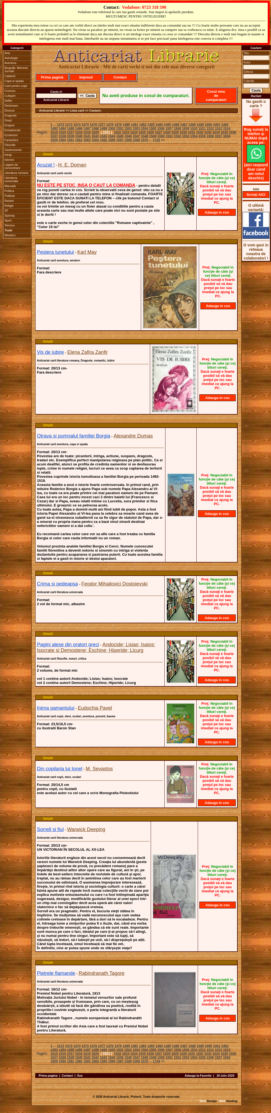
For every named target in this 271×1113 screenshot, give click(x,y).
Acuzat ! (46, 165)
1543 (103, 136)
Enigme (9, 125)
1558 (227, 136)
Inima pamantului (55, 708)
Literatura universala (11, 179)
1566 (111, 140)
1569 (136, 140)
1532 (199, 132)
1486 (175, 125)
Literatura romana (16, 172)
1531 (191, 132)
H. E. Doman (72, 165)
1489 (200, 125)
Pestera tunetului (55, 252)
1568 (128, 140)
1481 (134, 125)
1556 (210, 136)
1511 (202, 128)
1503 (136, 128)
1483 (151, 125)
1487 (184, 125)
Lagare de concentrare (12, 166)
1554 (193, 136)
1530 (183, 132)
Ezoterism (11, 135)
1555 (202, 136)
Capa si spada (14, 81)
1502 (128, 128)
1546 (128, 136)
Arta (7, 53)
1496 (79, 128)
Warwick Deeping (86, 829)
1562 (79, 140)
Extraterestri (12, 130)
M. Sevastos (99, 768)
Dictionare (11, 105)
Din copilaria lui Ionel (59, 768)
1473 (68, 125)
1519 (87, 132)
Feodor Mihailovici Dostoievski (114, 584)
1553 (185, 136)
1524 (134, 132)
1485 (167, 125)
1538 (62, 136)
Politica (9, 191)
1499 (103, 128)
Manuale (10, 186)
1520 (95, 132)
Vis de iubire (50, 352)
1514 (227, 128)
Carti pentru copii (15, 86)
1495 (70, 128)
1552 (177, 136)
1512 (210, 128)
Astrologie (11, 58)
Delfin (8, 100)
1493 (54, 128)
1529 (175, 132)
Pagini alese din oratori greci (68, 644)
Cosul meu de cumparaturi (216, 95)
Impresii (86, 77)
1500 (111, 128)
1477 (101, 125)
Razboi (9, 200)
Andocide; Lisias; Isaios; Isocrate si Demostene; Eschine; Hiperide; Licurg (96, 647)
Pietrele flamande (56, 973)
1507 (169, 128)
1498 (95, 128)
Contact (120, 77)
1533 (208, 132)
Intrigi (8, 154)
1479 (118, 125)
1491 (216, 125)
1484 (159, 125)
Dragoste (10, 115)
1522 (117, 132)
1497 (87, 128)
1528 (167, 132)
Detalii (48, 154)
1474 (77, 125)
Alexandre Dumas (133, 436)
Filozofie (10, 145)
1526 (150, 132)
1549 (152, 136)
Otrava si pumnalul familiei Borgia (73, 436)
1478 (109, 125)
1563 (87, 140)
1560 (62, 140)
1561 (70, 140)
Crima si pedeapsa (57, 584)
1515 (54, 132)
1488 (192, 125)
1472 (60, 125)
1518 (79, 132)
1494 (62, 128)
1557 (218, 136)
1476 (93, 125)
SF (6, 210)
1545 (120, 136)
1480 (126, 125)
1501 (120, 128)
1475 (85, 125)
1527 (158, 132)
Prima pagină (52, 77)
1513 (218, 128)
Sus (80, 1075)
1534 (216, 132)
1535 (224, 132)
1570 (144, 140)
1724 (156, 140)
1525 (142, 132)
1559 (54, 140)
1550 (161, 136)
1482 (143, 125)
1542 (95, 136)
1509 (185, 128)
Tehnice (9, 225)
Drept (8, 120)
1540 (79, 136)
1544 (111, 136)
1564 (95, 140)
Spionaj (9, 215)
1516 (62, 132)
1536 (232, 132)
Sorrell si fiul (50, 829)
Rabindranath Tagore (102, 973)
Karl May (87, 252)
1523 (125, 132)
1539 (70, 136)
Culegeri (10, 95)
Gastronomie (13, 149)
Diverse (9, 110)
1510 (193, 128)
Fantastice (11, 140)
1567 (120, 140)
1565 (103, 140)
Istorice (9, 159)
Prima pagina (48, 1075)
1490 (208, 125)
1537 (54, 136)
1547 (136, 136)
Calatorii (9, 76)
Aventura (10, 63)
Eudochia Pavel (95, 708)
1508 (177, 128)
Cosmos (9, 90)
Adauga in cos (217, 212)
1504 (144, 128)
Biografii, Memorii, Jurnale (16, 69)
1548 (144, 136)
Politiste (9, 195)
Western (10, 235)
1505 (152, 128)
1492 (225, 125)
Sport (7, 220)
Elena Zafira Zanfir (87, 352)
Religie (9, 205)
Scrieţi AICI (256, 195)
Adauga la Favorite (198, 1075)
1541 (87, 136)
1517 (70, 132)
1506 (161, 128)
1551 (169, 136)
